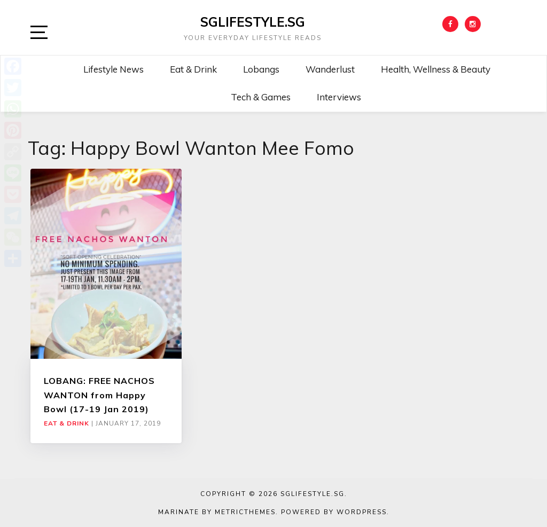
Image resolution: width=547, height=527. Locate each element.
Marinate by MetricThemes (217, 512)
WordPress (362, 512)
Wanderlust (330, 69)
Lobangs (261, 69)
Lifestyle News (113, 69)
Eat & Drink (193, 69)
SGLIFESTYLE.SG (252, 22)
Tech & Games (261, 97)
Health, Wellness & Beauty (435, 69)
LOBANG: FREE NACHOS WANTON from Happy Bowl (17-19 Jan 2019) (99, 394)
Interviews (339, 97)
